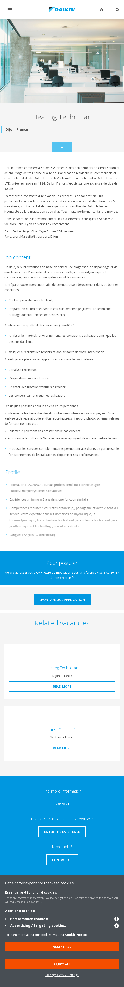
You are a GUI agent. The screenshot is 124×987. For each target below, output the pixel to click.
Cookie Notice (76, 935)
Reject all (62, 964)
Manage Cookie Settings (62, 975)
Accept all (62, 946)
